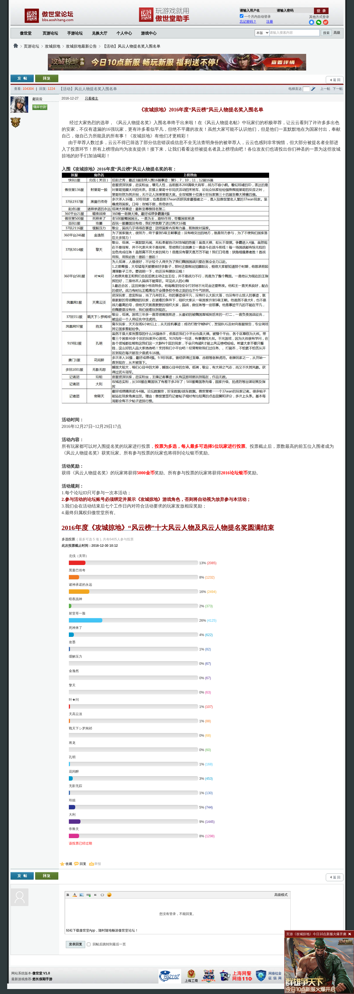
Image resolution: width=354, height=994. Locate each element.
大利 (72, 815)
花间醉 (74, 771)
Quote (95, 895)
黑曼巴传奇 (77, 570)
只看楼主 (91, 98)
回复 (83, 864)
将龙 (72, 743)
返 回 (336, 80)
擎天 (72, 685)
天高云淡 (75, 714)
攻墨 (72, 642)
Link (88, 895)
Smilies (109, 895)
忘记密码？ (248, 21)
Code (102, 895)
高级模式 (281, 895)
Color (74, 895)
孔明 (72, 757)
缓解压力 (75, 656)
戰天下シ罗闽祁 (80, 728)
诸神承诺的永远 (80, 585)
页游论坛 (50, 33)
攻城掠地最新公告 (81, 46)
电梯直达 (295, 89)
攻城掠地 (52, 46)
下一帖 (338, 89)
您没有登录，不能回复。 (178, 914)
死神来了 (75, 628)
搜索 (326, 33)
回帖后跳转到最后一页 (106, 944)
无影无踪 (75, 786)
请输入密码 (285, 10)
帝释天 (74, 829)
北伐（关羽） (79, 556)
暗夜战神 (75, 599)
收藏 (69, 864)
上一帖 (325, 89)
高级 (337, 33)
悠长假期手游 (42, 979)
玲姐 (72, 800)
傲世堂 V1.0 (41, 973)
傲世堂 (26, 33)
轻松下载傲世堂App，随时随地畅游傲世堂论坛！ (102, 930)
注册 (269, 21)
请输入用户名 (250, 10)
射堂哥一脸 (77, 613)
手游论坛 (75, 33)
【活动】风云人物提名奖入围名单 (131, 46)
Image (81, 895)
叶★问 (74, 700)
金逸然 (74, 671)
